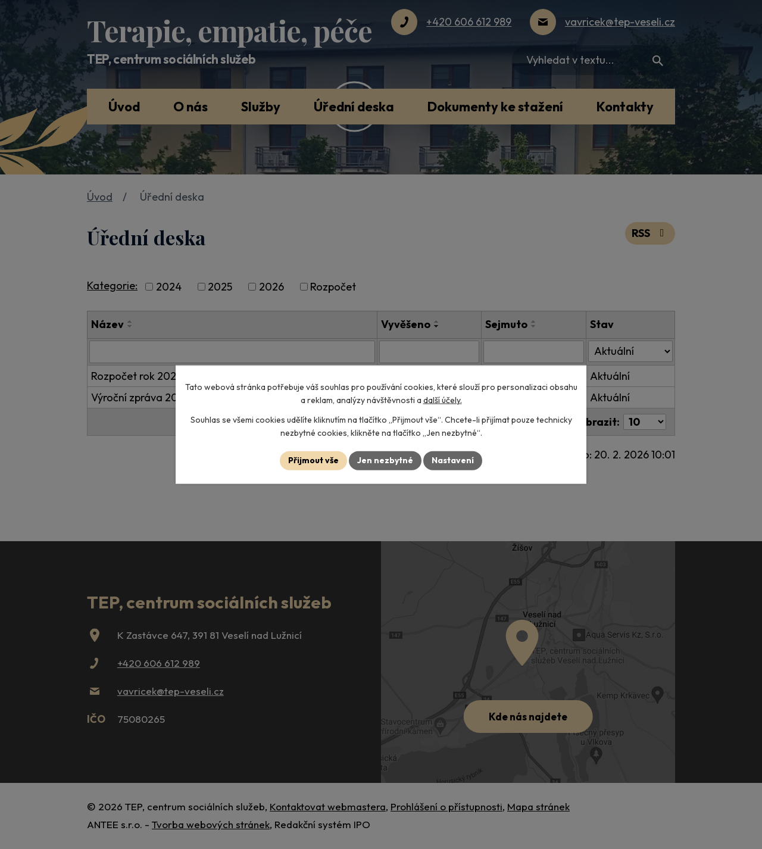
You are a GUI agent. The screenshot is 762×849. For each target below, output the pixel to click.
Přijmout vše (313, 460)
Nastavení (453, 460)
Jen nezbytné (385, 460)
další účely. (442, 400)
